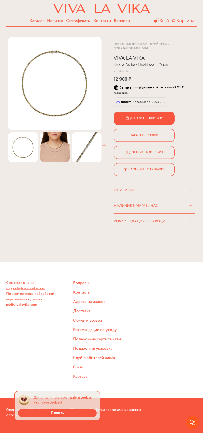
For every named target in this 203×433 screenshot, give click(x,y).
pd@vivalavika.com (21, 304)
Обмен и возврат (88, 320)
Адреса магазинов (89, 302)
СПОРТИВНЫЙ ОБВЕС (153, 44)
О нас (78, 367)
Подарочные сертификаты (97, 339)
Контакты (102, 21)
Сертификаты (78, 21)
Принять (57, 413)
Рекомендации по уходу (95, 330)
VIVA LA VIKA (129, 58)
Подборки (131, 44)
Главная (118, 44)
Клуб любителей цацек (94, 358)
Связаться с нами (20, 282)
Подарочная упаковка (92, 348)
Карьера (80, 377)
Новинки (55, 21)
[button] (103, 145)
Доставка (82, 311)
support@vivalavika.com (25, 288)
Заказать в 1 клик (144, 135)
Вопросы (122, 21)
